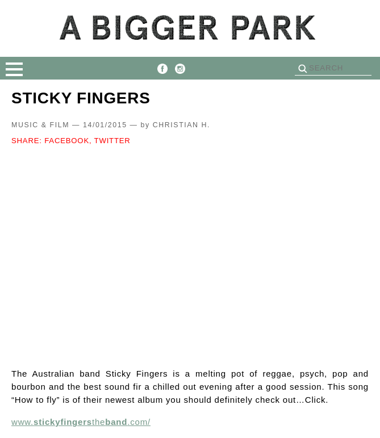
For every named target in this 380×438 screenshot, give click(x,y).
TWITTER (112, 140)
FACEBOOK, (67, 140)
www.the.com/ (81, 422)
